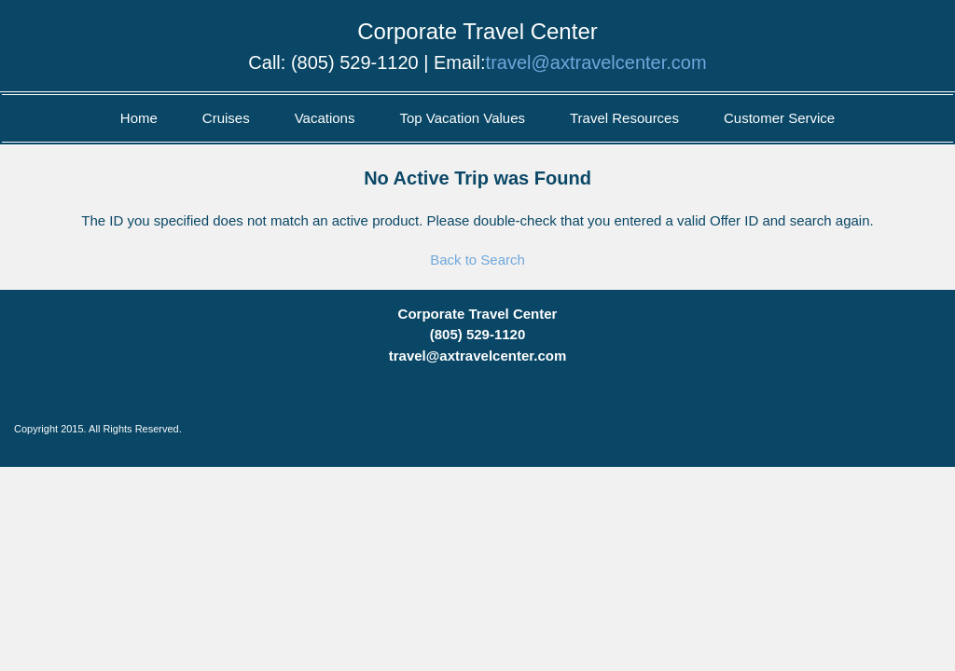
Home (139, 118)
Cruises (226, 118)
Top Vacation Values (462, 118)
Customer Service (779, 118)
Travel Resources (624, 118)
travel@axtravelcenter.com (596, 62)
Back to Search (477, 259)
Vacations (325, 118)
